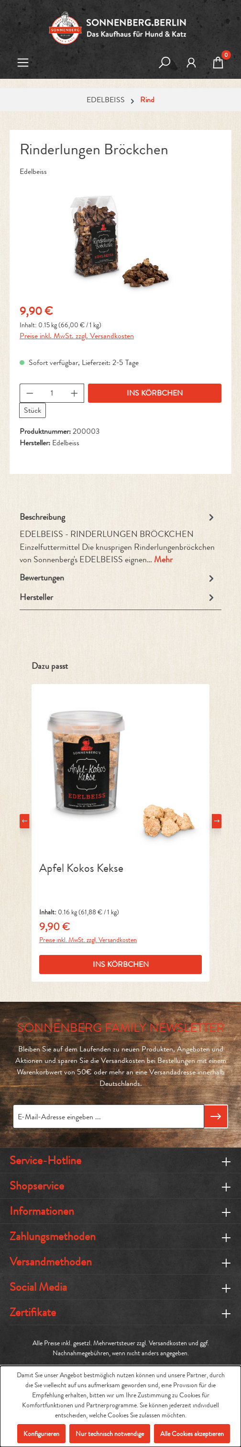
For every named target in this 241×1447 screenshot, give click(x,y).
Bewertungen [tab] (118, 578)
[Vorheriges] (24, 821)
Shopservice (37, 1186)
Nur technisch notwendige (110, 1433)
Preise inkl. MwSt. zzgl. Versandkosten (77, 335)
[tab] (118, 538)
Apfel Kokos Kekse (81, 868)
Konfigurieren (41, 1433)
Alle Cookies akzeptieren (192, 1433)
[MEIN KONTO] (191, 63)
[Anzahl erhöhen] (75, 393)
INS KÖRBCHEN (155, 392)
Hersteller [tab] (118, 597)
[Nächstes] (216, 821)
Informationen (42, 1211)
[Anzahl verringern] (30, 393)
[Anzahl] (52, 393)
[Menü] (23, 63)
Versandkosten (168, 1343)
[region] (120, 241)
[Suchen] (164, 63)
